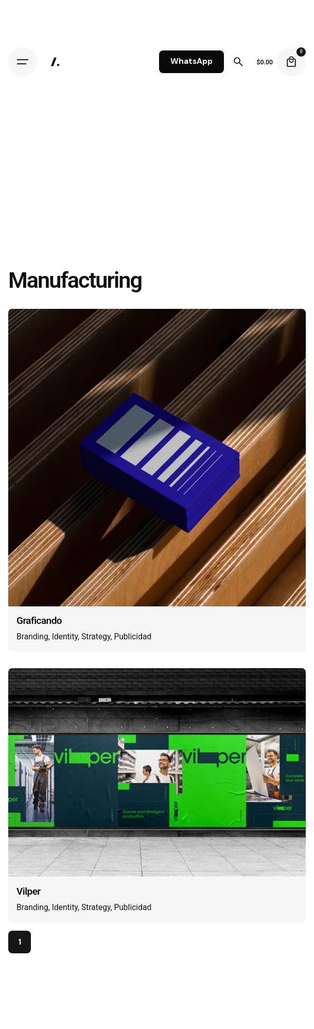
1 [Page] (19, 942)
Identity (65, 636)
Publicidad (132, 636)
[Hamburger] (22, 61)
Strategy (95, 636)
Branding (32, 636)
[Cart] (291, 61)
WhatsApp (191, 61)
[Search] (238, 61)
